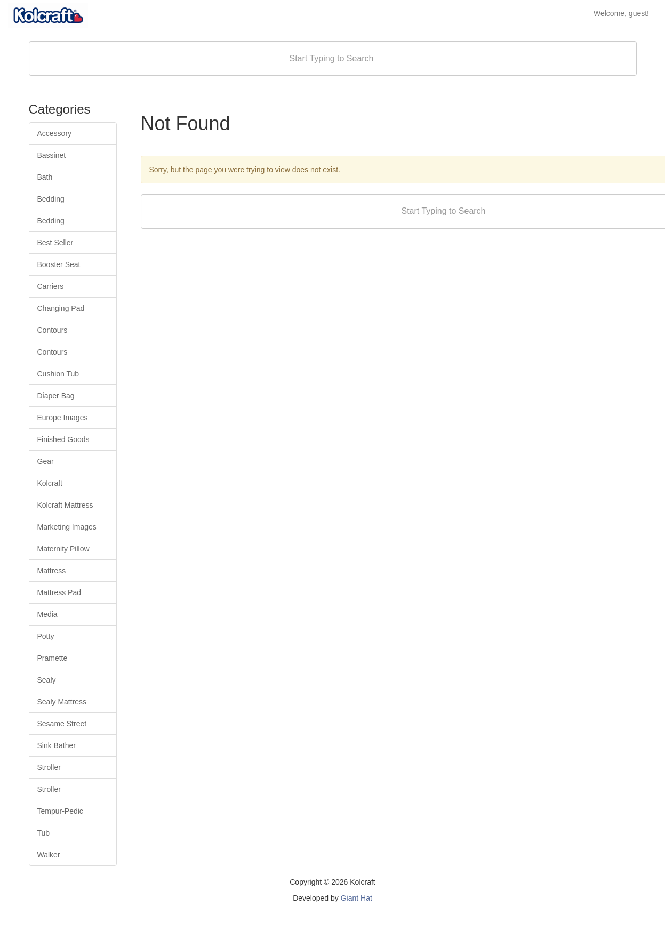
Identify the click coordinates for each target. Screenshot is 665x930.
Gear (45, 461)
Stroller (49, 767)
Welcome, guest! (621, 13)
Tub (43, 833)
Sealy (46, 680)
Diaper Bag (56, 395)
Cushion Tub (58, 374)
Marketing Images (67, 527)
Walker (48, 855)
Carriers (50, 286)
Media (47, 614)
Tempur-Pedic (60, 811)
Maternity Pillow (63, 548)
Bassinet (51, 155)
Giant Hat (356, 898)
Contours (52, 330)
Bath (45, 177)
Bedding (51, 199)
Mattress (51, 570)
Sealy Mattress (62, 702)
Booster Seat (59, 264)
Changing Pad (61, 308)
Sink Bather (56, 745)
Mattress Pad (59, 592)
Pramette (52, 658)
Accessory (54, 133)
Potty (45, 636)
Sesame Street (62, 723)
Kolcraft (49, 483)
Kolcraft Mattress (65, 505)
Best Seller (55, 242)
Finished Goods (63, 439)
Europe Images (62, 417)
